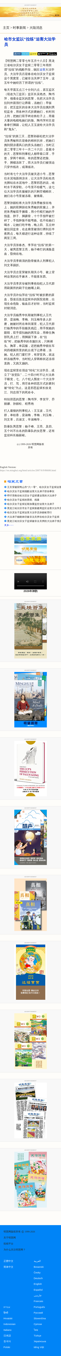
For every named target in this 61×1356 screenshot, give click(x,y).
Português (39, 1307)
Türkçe (37, 1335)
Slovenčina (40, 1318)
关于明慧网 (10, 1237)
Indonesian (10, 1324)
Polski (7, 1347)
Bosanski (39, 1267)
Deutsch (38, 1278)
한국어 (7, 1341)
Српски (38, 1324)
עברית (7, 1307)
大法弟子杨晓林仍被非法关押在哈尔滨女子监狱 (33, 517)
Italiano (8, 1330)
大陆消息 (35, 27)
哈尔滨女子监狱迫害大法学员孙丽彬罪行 (29, 512)
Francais (38, 1301)
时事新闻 (19, 27)
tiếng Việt (39, 1347)
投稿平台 (8, 1243)
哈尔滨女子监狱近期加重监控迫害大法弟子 (30, 504)
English (38, 1284)
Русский (38, 1312)
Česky (37, 1272)
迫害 (43, 69)
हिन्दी (6, 1312)
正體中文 (9, 1261)
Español (38, 1290)
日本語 (7, 1335)
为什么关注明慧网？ (15, 1249)
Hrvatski (8, 1318)
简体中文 (9, 1267)
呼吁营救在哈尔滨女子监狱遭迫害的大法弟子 (32, 495)
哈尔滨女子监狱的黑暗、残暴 (23, 500)
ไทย (36, 1330)
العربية (37, 1261)
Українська (40, 1341)
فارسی (37, 1295)
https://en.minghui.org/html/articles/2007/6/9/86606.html (28, 470)
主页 (6, 27)
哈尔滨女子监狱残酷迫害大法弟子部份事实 (30, 491)
